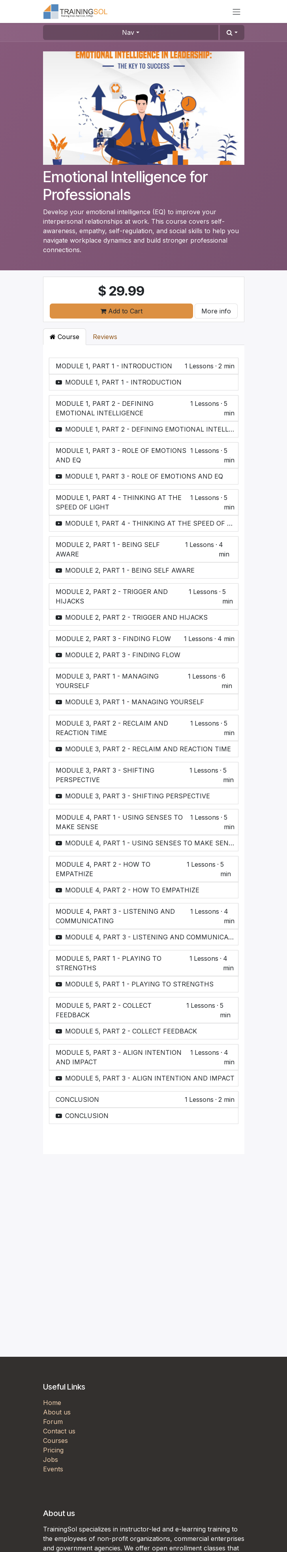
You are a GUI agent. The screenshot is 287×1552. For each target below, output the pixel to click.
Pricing (53, 1450)
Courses (55, 1441)
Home (52, 1403)
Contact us (59, 1431)
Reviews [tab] (105, 337)
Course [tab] (64, 337)
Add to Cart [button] (121, 311)
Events (53, 1469)
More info (216, 311)
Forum (53, 1422)
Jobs (50, 1459)
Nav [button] (128, 32)
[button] (232, 32)
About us (57, 1412)
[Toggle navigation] (236, 11)
